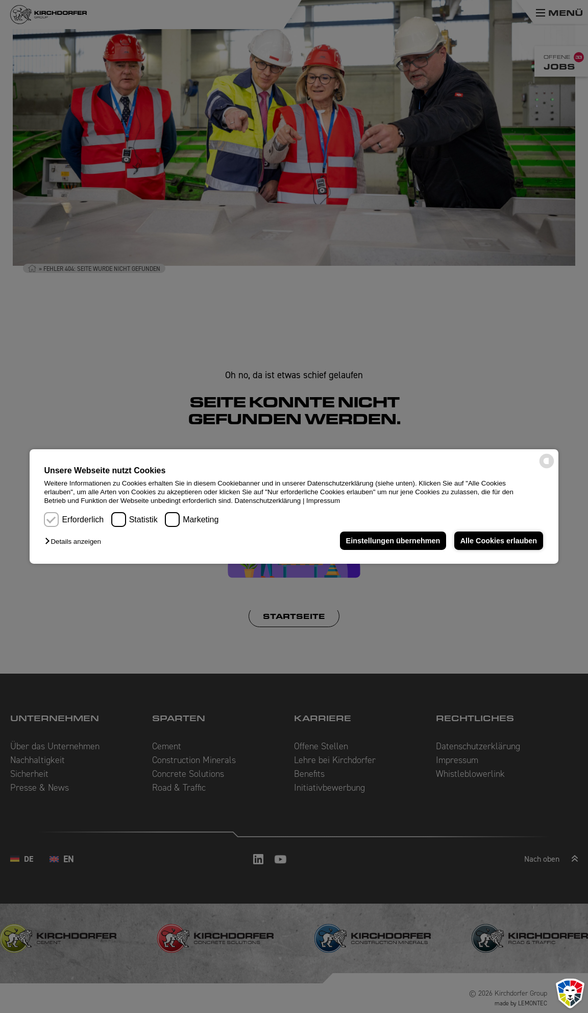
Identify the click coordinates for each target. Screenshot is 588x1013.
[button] (75, 541)
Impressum (323, 500)
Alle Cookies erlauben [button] (498, 541)
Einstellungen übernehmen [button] (393, 541)
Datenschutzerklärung (268, 500)
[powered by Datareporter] (546, 467)
